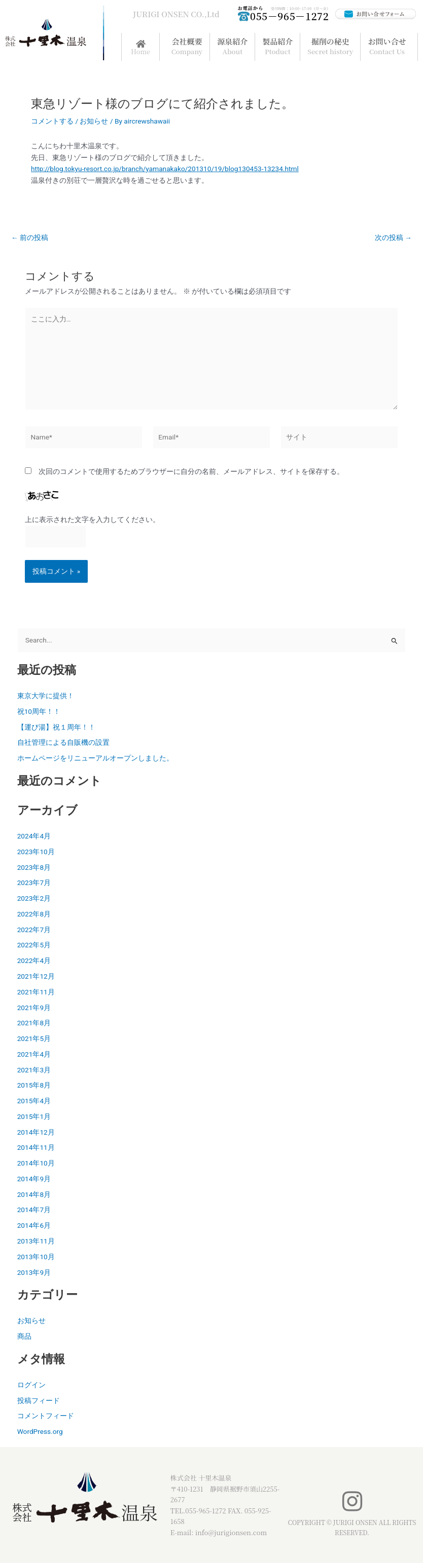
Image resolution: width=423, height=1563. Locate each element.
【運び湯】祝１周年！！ (56, 727)
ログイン (31, 1385)
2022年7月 (34, 930)
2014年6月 (34, 1225)
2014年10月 (36, 1163)
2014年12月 (36, 1132)
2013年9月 (34, 1272)
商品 (24, 1336)
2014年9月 (34, 1179)
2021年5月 (34, 1038)
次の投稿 (393, 238)
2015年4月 (34, 1101)
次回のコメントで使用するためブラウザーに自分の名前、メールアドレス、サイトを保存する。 (191, 471)
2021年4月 (34, 1054)
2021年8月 (34, 1023)
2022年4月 (34, 960)
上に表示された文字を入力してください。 (92, 519)
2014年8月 (34, 1194)
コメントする (52, 121)
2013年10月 (36, 1257)
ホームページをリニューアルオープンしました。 (95, 758)
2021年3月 (34, 1070)
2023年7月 (34, 882)
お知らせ (94, 121)
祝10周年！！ (38, 711)
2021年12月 (36, 976)
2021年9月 (34, 1008)
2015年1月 (34, 1116)
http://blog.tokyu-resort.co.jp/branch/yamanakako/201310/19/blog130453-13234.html (165, 169)
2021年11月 (36, 992)
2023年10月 (36, 852)
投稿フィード (38, 1400)
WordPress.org (40, 1431)
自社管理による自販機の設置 (63, 742)
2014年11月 (36, 1147)
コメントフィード (45, 1416)
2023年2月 (34, 898)
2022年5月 (34, 945)
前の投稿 (29, 238)
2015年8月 (34, 1085)
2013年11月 (36, 1241)
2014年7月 (34, 1210)
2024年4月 (34, 836)
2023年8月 (34, 867)
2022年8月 (34, 914)
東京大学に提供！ (45, 696)
